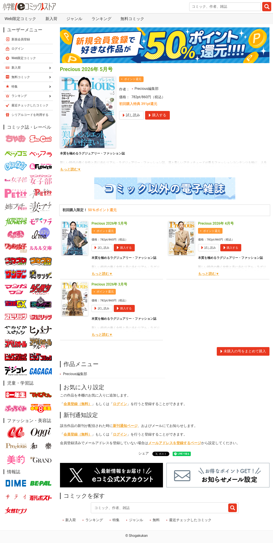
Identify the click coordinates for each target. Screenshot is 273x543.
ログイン (120, 404)
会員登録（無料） (78, 404)
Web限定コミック (20, 18)
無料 (156, 520)
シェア (143, 453)
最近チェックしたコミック (190, 520)
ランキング (101, 18)
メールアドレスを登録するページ (174, 443)
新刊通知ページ (125, 426)
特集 (116, 520)
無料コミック (132, 18)
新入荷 (51, 18)
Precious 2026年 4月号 (216, 223)
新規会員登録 (20, 39)
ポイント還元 (132, 79)
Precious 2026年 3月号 (109, 284)
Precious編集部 (147, 89)
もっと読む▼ (70, 169)
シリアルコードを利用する (30, 114)
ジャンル (74, 18)
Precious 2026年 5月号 (109, 223)
